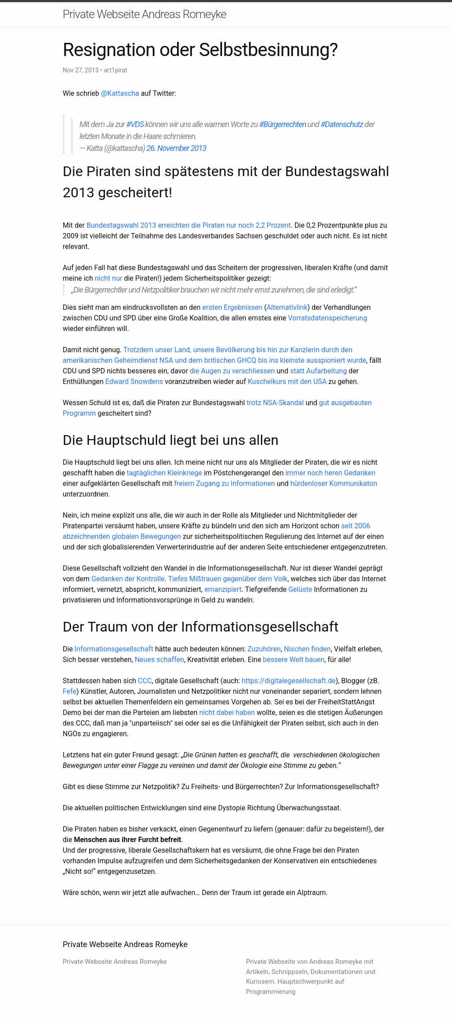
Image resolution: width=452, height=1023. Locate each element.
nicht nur (108, 278)
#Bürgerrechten (282, 124)
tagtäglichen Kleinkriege (164, 473)
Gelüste (300, 589)
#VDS (135, 124)
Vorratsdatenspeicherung (327, 318)
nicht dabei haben (227, 712)
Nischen (296, 649)
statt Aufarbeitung (318, 371)
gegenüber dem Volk (255, 579)
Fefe (69, 691)
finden (321, 649)
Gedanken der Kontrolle (128, 579)
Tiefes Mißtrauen (195, 579)
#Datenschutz (341, 124)
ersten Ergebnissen (232, 307)
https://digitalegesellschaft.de (289, 681)
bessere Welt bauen (294, 659)
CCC (144, 681)
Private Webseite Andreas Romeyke (144, 14)
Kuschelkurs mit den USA (287, 381)
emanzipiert (222, 589)
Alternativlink (287, 307)
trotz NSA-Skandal (274, 403)
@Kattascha (120, 93)
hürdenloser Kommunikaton (333, 483)
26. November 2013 (176, 148)
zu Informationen (248, 483)
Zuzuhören (264, 649)
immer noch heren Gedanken (330, 473)
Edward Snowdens (134, 381)
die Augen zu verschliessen (232, 371)
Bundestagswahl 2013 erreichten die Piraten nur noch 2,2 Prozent (189, 225)
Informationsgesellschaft (114, 649)
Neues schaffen (159, 659)
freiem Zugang (196, 483)
